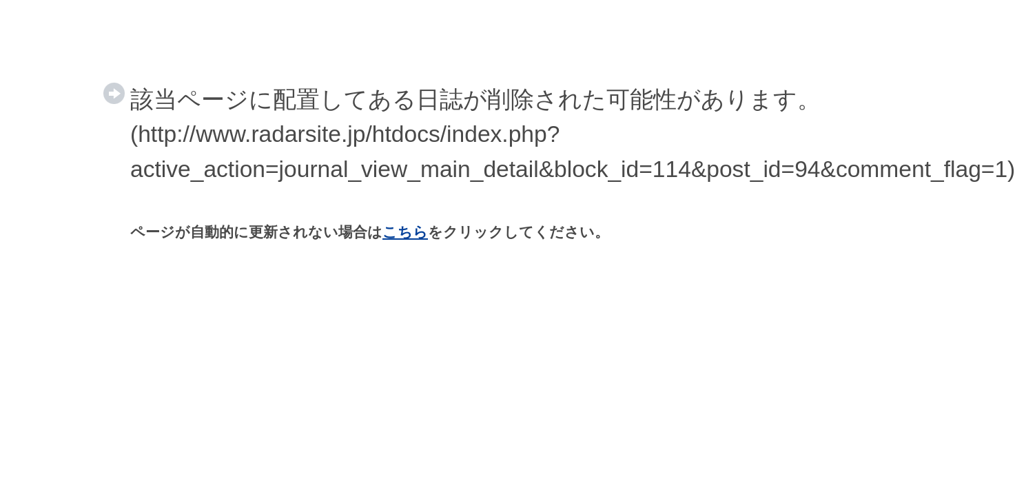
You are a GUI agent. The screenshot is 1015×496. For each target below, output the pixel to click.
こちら (405, 232)
